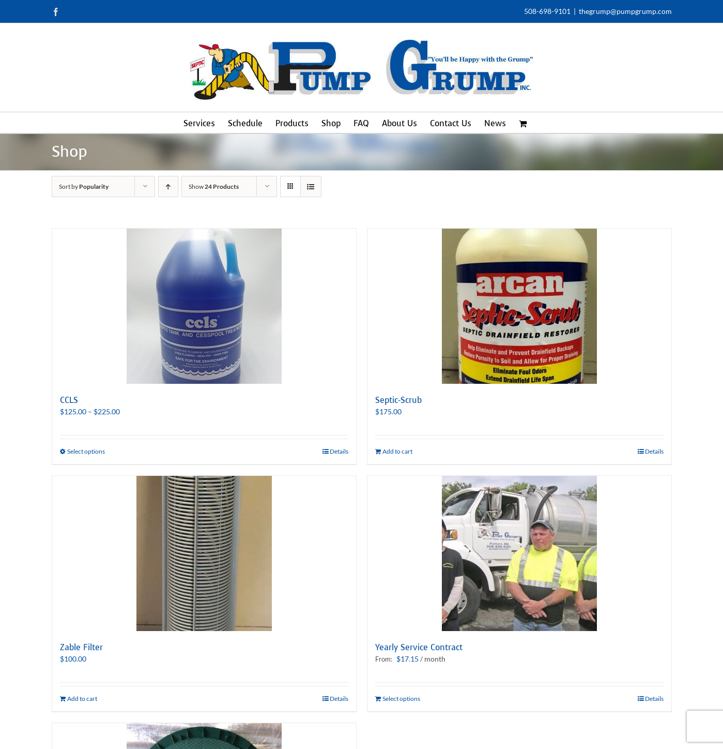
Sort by (84, 186)
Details (339, 451)
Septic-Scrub (398, 400)
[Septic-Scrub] (519, 306)
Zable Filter (81, 647)
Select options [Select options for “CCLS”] (86, 451)
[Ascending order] (168, 186)
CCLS (69, 400)
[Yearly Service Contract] (519, 553)
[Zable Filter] (204, 553)
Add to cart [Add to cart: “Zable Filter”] (82, 698)
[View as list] (311, 186)
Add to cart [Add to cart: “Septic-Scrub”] (397, 451)
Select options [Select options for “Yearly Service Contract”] (401, 698)
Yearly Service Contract (419, 647)
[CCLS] (204, 306)
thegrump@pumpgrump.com (625, 11)
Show (214, 186)
